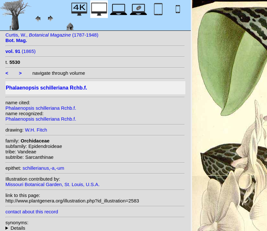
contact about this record (31, 211)
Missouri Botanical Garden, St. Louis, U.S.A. (52, 184)
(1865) (20, 51)
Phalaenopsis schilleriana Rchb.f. (40, 108)
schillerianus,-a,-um (43, 168)
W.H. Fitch (36, 130)
